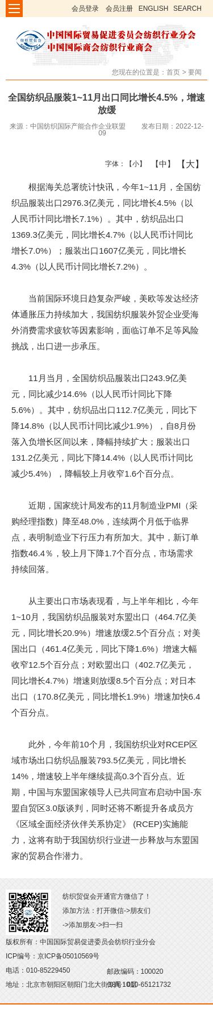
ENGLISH (154, 9)
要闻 (195, 72)
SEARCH (187, 9)
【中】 (158, 163)
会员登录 (85, 9)
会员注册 (119, 9)
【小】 (133, 164)
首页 (173, 72)
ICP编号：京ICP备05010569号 (52, 956)
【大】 (184, 164)
